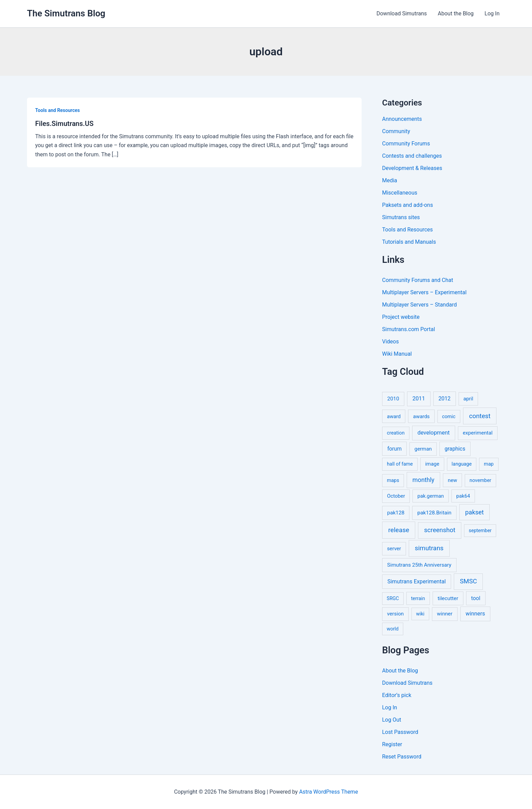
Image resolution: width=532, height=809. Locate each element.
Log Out (391, 719)
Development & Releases (412, 168)
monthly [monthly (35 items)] (423, 479)
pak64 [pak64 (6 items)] (463, 496)
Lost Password (400, 732)
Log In (492, 13)
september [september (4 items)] (480, 530)
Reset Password (401, 756)
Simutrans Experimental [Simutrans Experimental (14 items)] (417, 581)
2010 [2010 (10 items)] (393, 399)
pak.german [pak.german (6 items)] (431, 496)
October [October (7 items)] (396, 496)
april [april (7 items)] (468, 399)
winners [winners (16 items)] (475, 613)
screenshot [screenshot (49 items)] (440, 530)
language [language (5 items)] (462, 464)
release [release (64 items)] (398, 530)
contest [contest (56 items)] (480, 416)
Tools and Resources (57, 110)
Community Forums (406, 143)
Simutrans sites (401, 217)
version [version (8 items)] (395, 614)
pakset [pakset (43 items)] (474, 512)
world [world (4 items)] (393, 628)
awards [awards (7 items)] (421, 416)
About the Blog (456, 13)
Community (396, 131)
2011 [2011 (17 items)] (418, 398)
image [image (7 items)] (432, 464)
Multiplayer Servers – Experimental (424, 292)
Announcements (402, 119)
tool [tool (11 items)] (475, 598)
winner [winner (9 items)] (444, 614)
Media (389, 180)
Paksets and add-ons (407, 205)
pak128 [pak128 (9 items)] (396, 513)
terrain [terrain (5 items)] (418, 598)
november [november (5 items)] (480, 480)
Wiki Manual (397, 354)
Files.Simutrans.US (64, 123)
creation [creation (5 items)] (396, 433)
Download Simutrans (401, 13)
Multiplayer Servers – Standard (419, 304)
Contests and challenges (412, 156)
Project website (401, 317)
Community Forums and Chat (417, 280)
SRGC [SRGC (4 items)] (393, 598)
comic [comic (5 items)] (449, 417)
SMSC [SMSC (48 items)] (468, 581)
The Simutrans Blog (66, 13)
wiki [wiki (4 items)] (420, 613)
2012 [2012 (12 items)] (444, 398)
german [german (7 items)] (423, 449)
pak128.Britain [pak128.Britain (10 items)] (434, 513)
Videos (390, 341)
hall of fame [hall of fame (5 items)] (400, 464)
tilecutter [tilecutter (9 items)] (447, 598)
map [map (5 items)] (488, 464)
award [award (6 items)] (394, 416)
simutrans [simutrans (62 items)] (429, 548)
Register (392, 744)
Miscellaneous (399, 192)
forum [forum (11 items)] (394, 448)
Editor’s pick (396, 695)
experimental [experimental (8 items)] (477, 433)
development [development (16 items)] (434, 432)
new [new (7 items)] (452, 480)
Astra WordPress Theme (328, 792)
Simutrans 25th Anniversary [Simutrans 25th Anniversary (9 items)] (419, 565)
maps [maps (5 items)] (393, 480)
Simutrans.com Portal (408, 329)
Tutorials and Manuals (409, 242)
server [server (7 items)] (394, 548)
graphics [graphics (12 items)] (455, 448)
